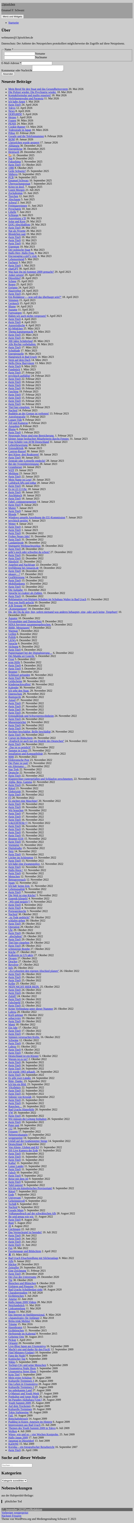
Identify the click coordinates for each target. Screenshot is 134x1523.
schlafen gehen (16, 921)
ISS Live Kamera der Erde (23, 1151)
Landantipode (16, 543)
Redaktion (36, 1510)
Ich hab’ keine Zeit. (19, 886)
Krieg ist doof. (16, 187)
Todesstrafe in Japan (19, 130)
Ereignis (13, 288)
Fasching (13, 392)
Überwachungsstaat (19, 184)
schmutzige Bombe (19, 949)
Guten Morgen (16, 190)
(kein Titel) (14, 105)
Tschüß (12, 1205)
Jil (9, 1227)
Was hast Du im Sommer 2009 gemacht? (31, 272)
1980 (11, 168)
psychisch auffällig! (19, 376)
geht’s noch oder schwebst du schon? (29, 553)
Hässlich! (13, 562)
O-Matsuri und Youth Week (23, 1394)
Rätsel (11, 789)
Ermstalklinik (16, 449)
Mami (11, 1025)
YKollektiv (14, 1088)
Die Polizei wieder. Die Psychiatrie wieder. (32, 93)
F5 (9, 798)
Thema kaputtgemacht (20, 332)
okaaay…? (14, 575)
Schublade (14, 351)
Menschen (14, 877)
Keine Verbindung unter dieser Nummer (30, 1009)
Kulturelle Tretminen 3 (21, 1381)
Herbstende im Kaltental (22, 1334)
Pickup (12, 1340)
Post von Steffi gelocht (21, 603)
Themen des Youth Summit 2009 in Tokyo (32, 1429)
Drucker (12, 962)
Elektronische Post (18, 760)
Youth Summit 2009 (19, 1403)
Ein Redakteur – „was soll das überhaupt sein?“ (34, 298)
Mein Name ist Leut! (20, 480)
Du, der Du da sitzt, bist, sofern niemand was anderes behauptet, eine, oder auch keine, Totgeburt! (63, 612)
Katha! (12, 1164)
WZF (11, 471)
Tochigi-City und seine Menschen (27, 1366)
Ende (11, 1195)
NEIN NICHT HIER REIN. (23, 987)
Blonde (12, 515)
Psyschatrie (14, 209)
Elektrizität (14, 792)
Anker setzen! (16, 276)
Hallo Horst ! (15, 871)
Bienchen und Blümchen (22, 1284)
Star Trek (13, 770)
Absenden (8, 75)
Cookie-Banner (16, 127)
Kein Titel (14, 1375)
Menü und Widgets (12, 16)
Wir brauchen (16, 811)
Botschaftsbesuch (18, 1419)
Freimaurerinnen (17, 206)
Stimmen (13, 301)
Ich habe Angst (16, 102)
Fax (10, 1249)
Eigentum (13, 247)
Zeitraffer (13, 1268)
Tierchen (13, 197)
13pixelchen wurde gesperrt (23, 143)
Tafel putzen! (15, 1186)
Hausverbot (14, 291)
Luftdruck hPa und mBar (22, 483)
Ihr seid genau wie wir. (21, 1217)
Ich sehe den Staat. (18, 691)
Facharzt (13, 263)
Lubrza (12, 1012)
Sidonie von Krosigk (19, 1097)
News (11, 112)
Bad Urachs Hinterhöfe (21, 1110)
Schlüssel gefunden (19, 675)
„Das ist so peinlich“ (19, 748)
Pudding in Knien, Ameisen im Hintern (30, 1422)
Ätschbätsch (15, 496)
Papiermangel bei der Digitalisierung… (30, 653)
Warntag (13, 631)
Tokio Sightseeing (18, 1413)
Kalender (13, 688)
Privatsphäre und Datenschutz (25, 622)
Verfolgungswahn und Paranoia (25, 99)
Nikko (11, 1363)
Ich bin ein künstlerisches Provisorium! (30, 1189)
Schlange (13, 216)
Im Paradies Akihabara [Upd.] (25, 1400)
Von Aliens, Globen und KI (23, 1148)
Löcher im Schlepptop (20, 858)
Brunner (12, 672)
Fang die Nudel (17, 1356)
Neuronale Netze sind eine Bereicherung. (31, 436)
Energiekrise (15, 149)
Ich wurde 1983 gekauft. (22, 1072)
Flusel (27, 1510)
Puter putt (13, 1126)
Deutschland (15, 1145)
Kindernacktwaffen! (19, 685)
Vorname (40, 53)
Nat (10, 159)
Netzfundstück (16, 1306)
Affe (10, 1262)
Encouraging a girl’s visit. (22, 257)
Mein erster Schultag (20, 1378)
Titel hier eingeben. (19, 408)
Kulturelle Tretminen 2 (21, 1388)
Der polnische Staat (19, 250)
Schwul (12, 203)
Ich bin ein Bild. (17, 1085)
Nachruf (12, 411)
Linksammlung (16, 1309)
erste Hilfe (14, 663)
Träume (12, 1325)
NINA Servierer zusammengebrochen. (29, 625)
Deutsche (13, 773)
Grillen (12, 635)
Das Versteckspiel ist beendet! (25, 1233)
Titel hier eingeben (18, 943)
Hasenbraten (15, 1328)
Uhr (10, 931)
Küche (12, 953)
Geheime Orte (16, 1337)
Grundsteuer (15, 468)
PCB (11, 178)
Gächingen (14, 1230)
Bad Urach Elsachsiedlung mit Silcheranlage (33, 1259)
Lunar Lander (16, 1167)
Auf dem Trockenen (19, 1407)
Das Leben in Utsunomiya (23, 1385)
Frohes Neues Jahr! (19, 537)
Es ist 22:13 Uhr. (17, 490)
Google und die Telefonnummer (26, 137)
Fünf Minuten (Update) (21, 1353)
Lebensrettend (16, 260)
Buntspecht (14, 698)
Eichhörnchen (16, 1296)
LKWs (12, 641)
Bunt (11, 1223)
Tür (10, 1281)
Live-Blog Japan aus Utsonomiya (27, 1347)
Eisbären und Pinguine (21, 1287)
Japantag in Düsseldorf (21, 1441)
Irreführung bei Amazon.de (23, 568)
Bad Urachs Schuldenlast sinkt (25, 1290)
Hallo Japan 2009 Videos (22, 1303)
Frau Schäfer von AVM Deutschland (28, 442)
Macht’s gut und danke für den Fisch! (29, 1350)
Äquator (12, 619)
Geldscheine (15, 682)
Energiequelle (16, 354)
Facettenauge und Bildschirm (24, 1252)
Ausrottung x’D (17, 219)
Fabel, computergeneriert (22, 502)
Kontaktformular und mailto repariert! (29, 96)
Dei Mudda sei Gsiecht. (21, 657)
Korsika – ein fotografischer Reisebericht (31, 1448)
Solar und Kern (16, 222)
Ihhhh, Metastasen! (19, 628)
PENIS (12, 124)
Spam (11, 883)
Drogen (12, 959)
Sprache (12, 644)
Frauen (12, 121)
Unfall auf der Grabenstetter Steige (27, 1142)
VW (10, 1113)
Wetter (12, 524)
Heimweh (13, 153)
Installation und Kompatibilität (25, 754)
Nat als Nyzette (17, 231)
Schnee (12, 282)
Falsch (12, 1173)
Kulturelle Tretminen (20, 1410)
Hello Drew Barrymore (21, 364)
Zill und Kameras (18, 424)
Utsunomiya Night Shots (22, 1369)
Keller (11, 984)
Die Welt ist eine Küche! (22, 896)
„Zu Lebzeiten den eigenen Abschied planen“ (33, 971)
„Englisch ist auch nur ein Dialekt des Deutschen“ (36, 742)
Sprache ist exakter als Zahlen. (25, 594)
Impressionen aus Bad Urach (24, 1425)
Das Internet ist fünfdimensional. (26, 1315)
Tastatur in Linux (18, 751)
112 (10, 1129)
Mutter (12, 509)
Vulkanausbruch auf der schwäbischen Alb (32, 1214)
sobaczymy (14, 1019)
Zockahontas (15, 194)
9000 (11, 757)
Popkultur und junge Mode (23, 1397)
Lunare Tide (15, 420)
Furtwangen (15, 313)
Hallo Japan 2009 (18, 1438)
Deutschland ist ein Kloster (23, 1057)
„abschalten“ (15, 937)
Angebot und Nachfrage (21, 565)
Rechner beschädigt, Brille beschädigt (29, 732)
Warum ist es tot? (18, 1060)
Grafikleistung (16, 578)
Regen (12, 285)
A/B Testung (15, 606)
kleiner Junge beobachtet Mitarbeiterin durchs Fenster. (38, 439)
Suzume (12, 310)
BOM (11, 140)
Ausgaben (14, 427)
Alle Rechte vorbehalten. (22, 345)
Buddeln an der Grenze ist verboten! (28, 414)
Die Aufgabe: (15, 590)
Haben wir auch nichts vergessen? (27, 316)
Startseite (13, 22)
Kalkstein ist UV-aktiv (20, 956)
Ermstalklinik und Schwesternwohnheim (31, 716)
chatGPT (13, 269)
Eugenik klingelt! (18, 899)
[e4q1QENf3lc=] (17, 823)
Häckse (12, 1265)
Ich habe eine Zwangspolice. (24, 864)
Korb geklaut (15, 1016)
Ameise (12, 1300)
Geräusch (13, 304)
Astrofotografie (17, 417)
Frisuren (13, 1132)
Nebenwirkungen (18, 1135)
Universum (14, 1198)
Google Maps (16, 1211)
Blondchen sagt (17, 235)
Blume (12, 307)
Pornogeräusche (17, 912)
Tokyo (12, 108)
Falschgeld (14, 1003)
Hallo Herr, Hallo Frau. (21, 253)
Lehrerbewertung (18, 446)
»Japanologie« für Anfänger (24, 1318)
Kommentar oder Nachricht (16, 71)
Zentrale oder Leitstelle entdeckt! (27, 461)
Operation (14, 927)
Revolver (13, 965)
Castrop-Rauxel (17, 452)
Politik (12, 638)
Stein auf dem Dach (19, 361)
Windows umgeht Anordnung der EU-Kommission (36, 518)
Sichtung (13, 647)
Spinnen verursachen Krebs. (24, 1038)
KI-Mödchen (15, 329)
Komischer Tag (16, 1359)
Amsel (12, 701)
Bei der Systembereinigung (23, 464)
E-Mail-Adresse (11, 63)
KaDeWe (13, 1444)
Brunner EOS (16, 839)
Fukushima (14, 162)
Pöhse (11, 134)
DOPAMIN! (15, 115)
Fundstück (14, 370)
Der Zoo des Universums (22, 1277)
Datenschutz (15, 694)
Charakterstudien (17, 1293)
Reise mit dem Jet (18, 1179)
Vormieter (14, 846)
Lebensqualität (16, 890)
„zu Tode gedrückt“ (19, 918)
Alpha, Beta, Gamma (20, 783)
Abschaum (14, 200)
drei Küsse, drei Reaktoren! (23, 455)
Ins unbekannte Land (20, 1391)
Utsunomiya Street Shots (22, 1372)
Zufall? (12, 997)
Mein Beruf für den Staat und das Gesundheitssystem (38, 90)
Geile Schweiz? (17, 172)
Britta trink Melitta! (19, 1322)
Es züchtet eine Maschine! (23, 801)
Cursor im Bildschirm (20, 738)
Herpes (12, 118)
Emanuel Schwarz (18, 181)
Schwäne (13, 1041)
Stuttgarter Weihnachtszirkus (24, 546)
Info (10, 968)
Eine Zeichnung (17, 1271)
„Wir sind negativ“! (19, 902)
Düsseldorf (14, 279)
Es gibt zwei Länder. (19, 1079)
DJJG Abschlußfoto (19, 225)
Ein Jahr (13, 1028)
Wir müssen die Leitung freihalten (27, 1119)
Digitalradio (15, 849)
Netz (11, 852)
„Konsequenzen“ (17, 609)
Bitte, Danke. (15, 1082)
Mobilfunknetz (16, 584)
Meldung (13, 474)
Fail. (10, 1416)
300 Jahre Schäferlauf (20, 342)
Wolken (12, 1432)
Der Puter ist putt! (18, 764)
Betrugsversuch (17, 880)
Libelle (12, 213)
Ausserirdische (16, 326)
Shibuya (12, 175)
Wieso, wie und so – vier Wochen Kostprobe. (33, 1435)
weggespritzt (15, 1138)
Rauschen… (15, 1107)
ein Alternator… (17, 767)
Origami (13, 1344)
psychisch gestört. (18, 521)
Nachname (41, 57)
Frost (11, 660)
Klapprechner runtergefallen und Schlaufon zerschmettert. (40, 779)
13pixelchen (8, 4)
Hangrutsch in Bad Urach (22, 357)
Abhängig (13, 146)
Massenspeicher (17, 723)
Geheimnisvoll (16, 1201)
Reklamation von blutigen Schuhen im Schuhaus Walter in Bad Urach (47, 600)
